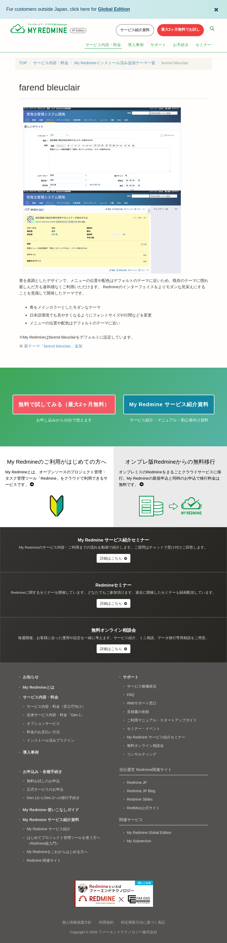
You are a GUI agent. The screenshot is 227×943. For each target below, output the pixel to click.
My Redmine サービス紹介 (48, 829)
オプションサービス (43, 723)
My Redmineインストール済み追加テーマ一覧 (114, 63)
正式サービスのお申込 (45, 789)
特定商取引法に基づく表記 (143, 922)
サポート (158, 44)
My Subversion (139, 841)
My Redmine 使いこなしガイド (51, 809)
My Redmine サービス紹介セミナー (156, 737)
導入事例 (136, 44)
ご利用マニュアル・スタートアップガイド (162, 720)
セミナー (203, 44)
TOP (23, 63)
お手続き (181, 44)
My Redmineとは (39, 687)
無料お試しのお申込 (43, 781)
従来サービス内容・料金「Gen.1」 (56, 715)
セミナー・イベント (143, 728)
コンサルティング (141, 754)
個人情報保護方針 (77, 922)
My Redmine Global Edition (149, 833)
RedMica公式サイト (143, 808)
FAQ (130, 695)
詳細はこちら (113, 558)
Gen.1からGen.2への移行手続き (53, 798)
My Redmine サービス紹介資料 (51, 819)
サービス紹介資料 (135, 30)
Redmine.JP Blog (141, 791)
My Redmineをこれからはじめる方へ (57, 852)
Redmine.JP (137, 782)
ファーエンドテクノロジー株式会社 (127, 932)
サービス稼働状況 (141, 686)
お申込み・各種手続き (42, 771)
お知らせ (31, 677)
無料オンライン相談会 (145, 745)
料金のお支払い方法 (43, 732)
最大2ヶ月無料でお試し (180, 29)
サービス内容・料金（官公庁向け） (56, 706)
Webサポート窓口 (142, 703)
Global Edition (114, 9)
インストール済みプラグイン (51, 740)
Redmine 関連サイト (44, 860)
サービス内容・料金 (103, 44)
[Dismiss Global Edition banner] (216, 9)
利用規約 (106, 922)
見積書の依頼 (138, 712)
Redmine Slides (140, 799)
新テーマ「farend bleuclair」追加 (53, 346)
